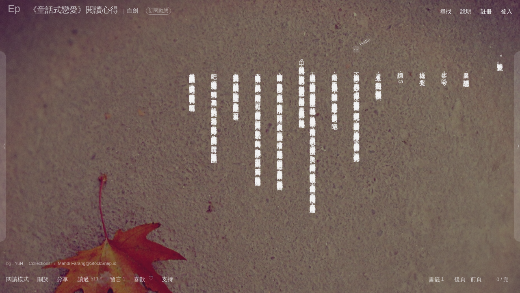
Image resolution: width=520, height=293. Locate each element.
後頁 (460, 279)
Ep (14, 8)
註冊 (486, 11)
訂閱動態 (158, 10)
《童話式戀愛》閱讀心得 (73, 9)
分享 (62, 279)
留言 (115, 279)
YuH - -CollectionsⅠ (33, 263)
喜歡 (139, 279)
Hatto (365, 42)
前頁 (476, 279)
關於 (43, 279)
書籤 (434, 279)
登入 (506, 11)
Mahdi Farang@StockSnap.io (87, 263)
